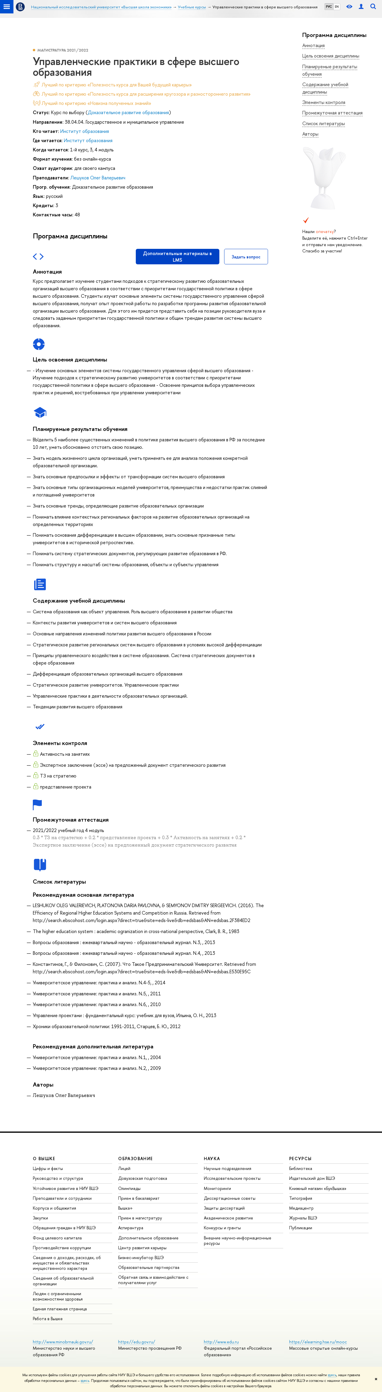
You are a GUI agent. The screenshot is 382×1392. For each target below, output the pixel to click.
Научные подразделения (227, 1168)
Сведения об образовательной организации (63, 1280)
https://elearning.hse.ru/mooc (318, 1342)
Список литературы (323, 123)
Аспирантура (130, 1227)
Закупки (40, 1218)
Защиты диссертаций (224, 1208)
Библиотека (300, 1168)
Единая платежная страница (60, 1309)
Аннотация (313, 45)
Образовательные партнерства (148, 1267)
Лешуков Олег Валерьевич (97, 177)
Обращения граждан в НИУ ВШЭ (64, 1227)
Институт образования (84, 131)
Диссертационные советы (229, 1198)
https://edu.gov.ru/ (136, 1342)
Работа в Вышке (48, 1318)
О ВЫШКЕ (44, 1158)
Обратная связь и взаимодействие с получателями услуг (153, 1279)
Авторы (310, 134)
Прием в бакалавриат (139, 1198)
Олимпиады (129, 1188)
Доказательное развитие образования (128, 112)
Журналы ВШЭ (303, 1218)
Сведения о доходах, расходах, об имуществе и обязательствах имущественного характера (67, 1263)
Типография (300, 1198)
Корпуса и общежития (54, 1208)
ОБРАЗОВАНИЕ (135, 1158)
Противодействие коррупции (62, 1247)
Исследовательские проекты (232, 1178)
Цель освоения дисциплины (330, 55)
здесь (332, 1375)
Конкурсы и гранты (222, 1227)
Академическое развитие (228, 1218)
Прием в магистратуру (140, 1218)
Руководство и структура (58, 1178)
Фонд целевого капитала (57, 1238)
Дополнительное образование (148, 1238)
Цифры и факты (48, 1168)
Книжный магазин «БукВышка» (317, 1188)
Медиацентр (301, 1208)
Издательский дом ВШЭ (312, 1178)
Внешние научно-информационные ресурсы (237, 1240)
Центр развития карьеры (142, 1247)
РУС (329, 6)
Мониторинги (217, 1188)
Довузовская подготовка (142, 1178)
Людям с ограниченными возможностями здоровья (58, 1296)
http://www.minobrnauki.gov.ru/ (63, 1342)
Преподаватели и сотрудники (62, 1198)
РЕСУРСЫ (300, 1158)
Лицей (124, 1168)
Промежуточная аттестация (332, 112)
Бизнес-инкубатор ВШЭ (141, 1257)
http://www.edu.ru (221, 1342)
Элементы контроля (323, 102)
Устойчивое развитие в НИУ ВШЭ (65, 1188)
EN (337, 6)
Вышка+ (125, 1208)
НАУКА (212, 1158)
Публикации (300, 1227)
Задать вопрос (246, 257)
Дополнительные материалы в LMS (177, 256)
